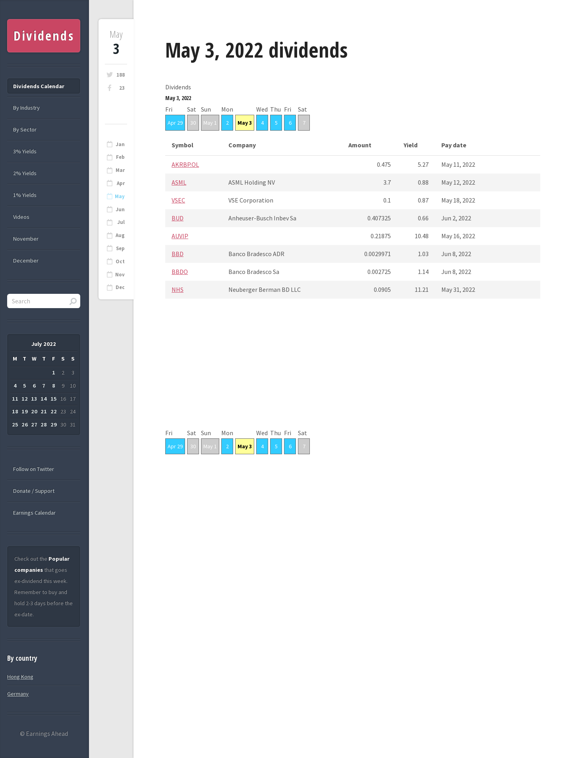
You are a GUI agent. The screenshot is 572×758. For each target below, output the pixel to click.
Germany (18, 693)
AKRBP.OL (185, 164)
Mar (120, 170)
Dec (120, 287)
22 (53, 411)
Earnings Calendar (34, 512)
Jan (120, 144)
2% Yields (25, 173)
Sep (120, 248)
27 (34, 424)
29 (53, 424)
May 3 (245, 122)
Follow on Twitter (33, 469)
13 (34, 398)
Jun (120, 209)
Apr (121, 183)
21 (44, 411)
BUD (178, 218)
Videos (21, 216)
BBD (178, 254)
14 (44, 398)
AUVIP (180, 236)
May (120, 196)
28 (44, 424)
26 (24, 424)
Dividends (44, 35)
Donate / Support (33, 490)
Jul (121, 222)
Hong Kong (20, 676)
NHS (178, 289)
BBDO (180, 272)
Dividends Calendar (38, 86)
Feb (120, 157)
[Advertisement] (352, 371)
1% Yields (25, 195)
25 (15, 424)
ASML (179, 182)
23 (122, 88)
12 (24, 398)
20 (34, 411)
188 (120, 74)
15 (53, 398)
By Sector (25, 129)
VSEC (178, 200)
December (26, 260)
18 (15, 411)
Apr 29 (175, 122)
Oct (120, 261)
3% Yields (25, 151)
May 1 (210, 122)
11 (15, 398)
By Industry (26, 107)
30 (193, 122)
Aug (120, 235)
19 (24, 411)
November (26, 238)
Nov (120, 274)
